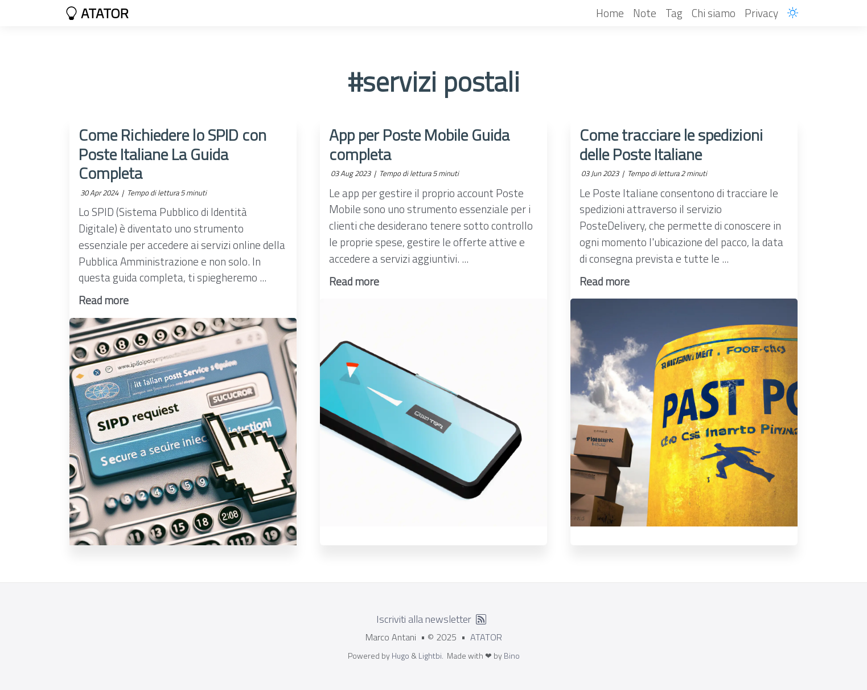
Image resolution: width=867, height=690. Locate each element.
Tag (674, 13)
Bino (512, 656)
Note (644, 13)
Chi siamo (713, 13)
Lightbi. (430, 656)
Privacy (761, 13)
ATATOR (97, 13)
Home (610, 13)
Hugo (400, 656)
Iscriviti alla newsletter (423, 619)
